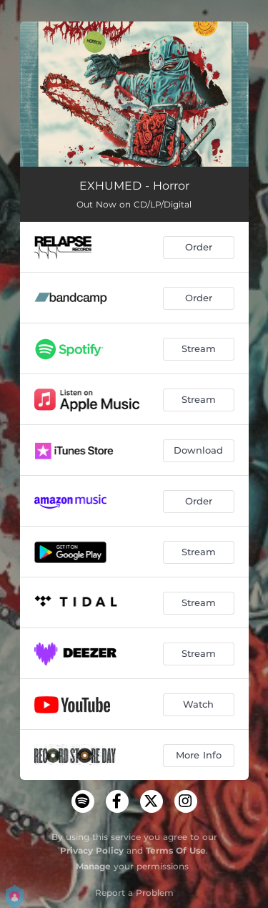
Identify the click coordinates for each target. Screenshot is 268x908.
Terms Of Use (176, 850)
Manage (93, 866)
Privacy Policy (92, 850)
